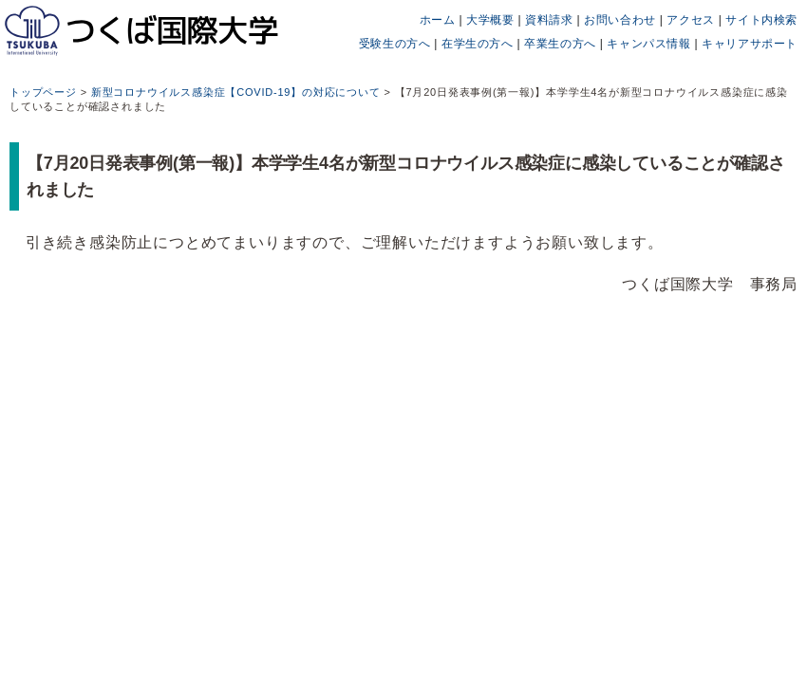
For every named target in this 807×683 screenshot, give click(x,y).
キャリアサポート (750, 43)
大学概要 (490, 20)
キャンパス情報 (648, 43)
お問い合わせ (620, 20)
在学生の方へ (477, 43)
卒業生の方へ (560, 43)
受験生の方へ (395, 43)
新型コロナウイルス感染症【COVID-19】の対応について (236, 92)
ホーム (438, 20)
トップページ (43, 92)
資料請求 (548, 20)
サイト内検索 (761, 20)
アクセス (690, 20)
